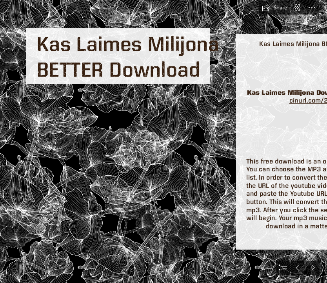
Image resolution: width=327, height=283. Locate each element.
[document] (163, 141)
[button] (274, 7)
